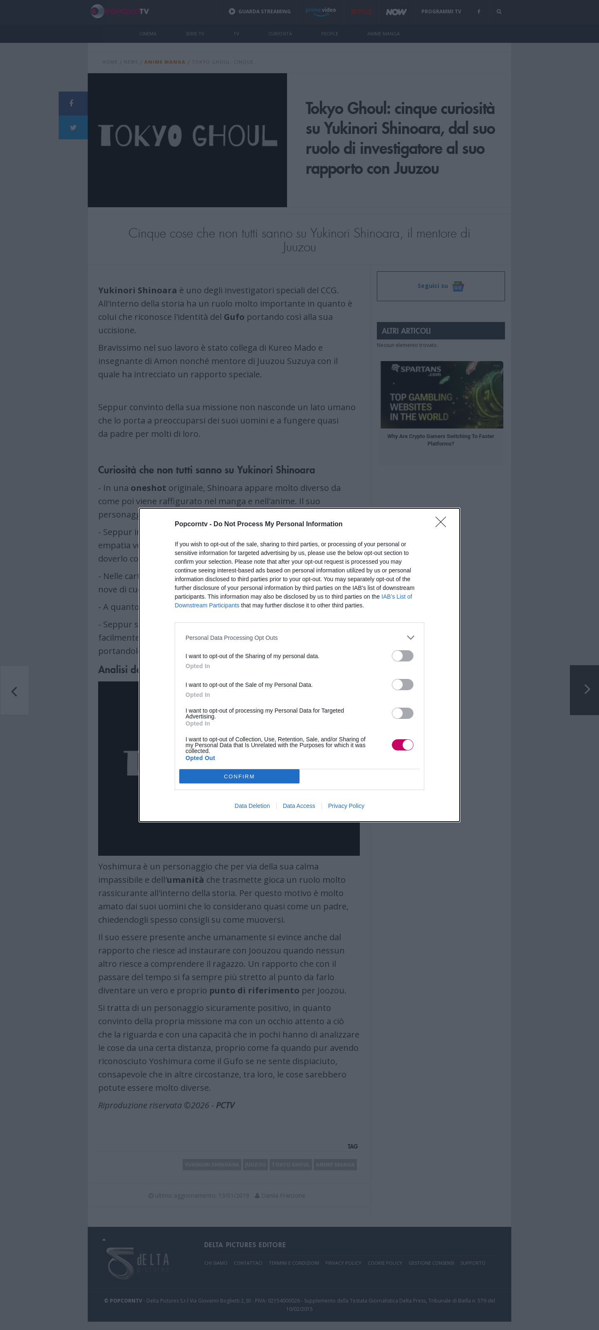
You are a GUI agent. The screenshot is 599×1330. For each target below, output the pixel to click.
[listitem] (299, 637)
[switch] (402, 655)
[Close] (443, 524)
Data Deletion (252, 805)
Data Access (299, 805)
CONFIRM (239, 776)
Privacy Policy (346, 805)
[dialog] (299, 665)
